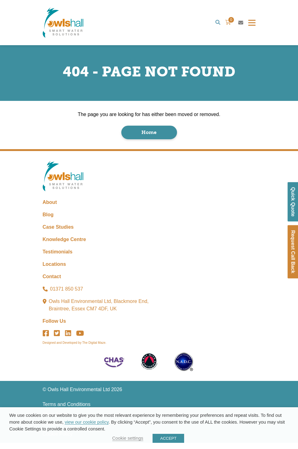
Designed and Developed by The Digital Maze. (74, 349)
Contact (52, 282)
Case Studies (58, 233)
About (50, 208)
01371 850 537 (66, 295)
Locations (54, 270)
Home (149, 136)
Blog (48, 220)
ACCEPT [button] (168, 438)
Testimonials (58, 258)
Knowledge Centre (64, 245)
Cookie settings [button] (127, 438)
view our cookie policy (86, 422)
